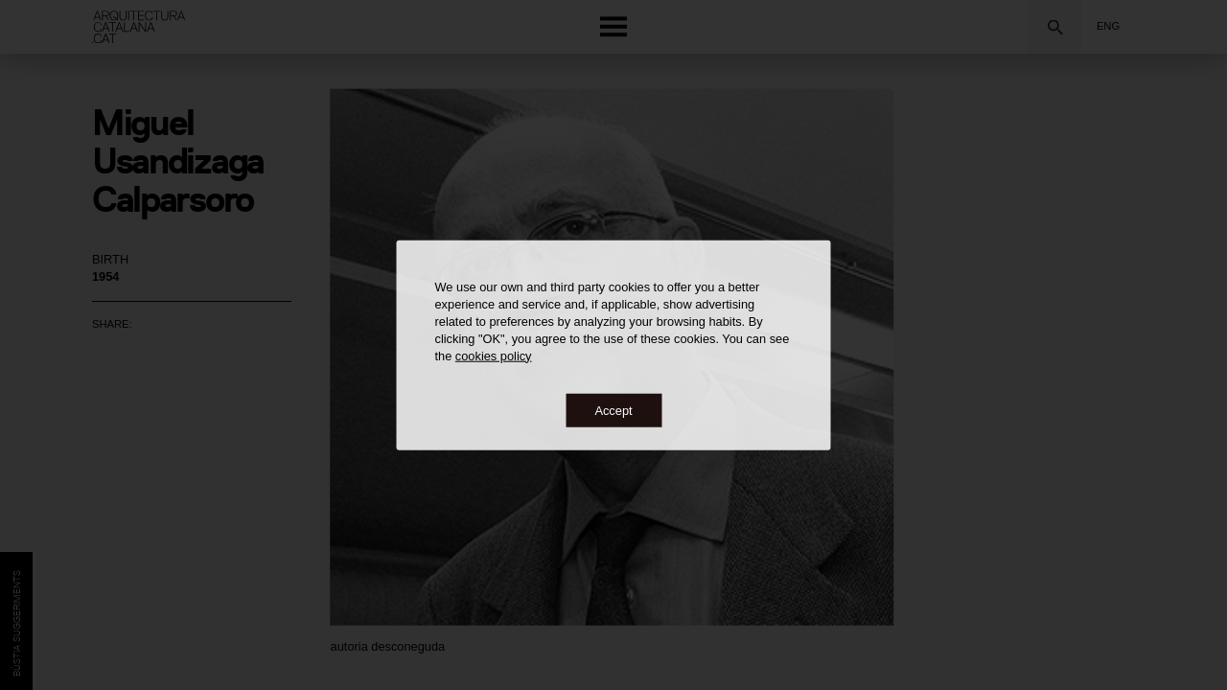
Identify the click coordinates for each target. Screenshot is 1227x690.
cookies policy (493, 355)
